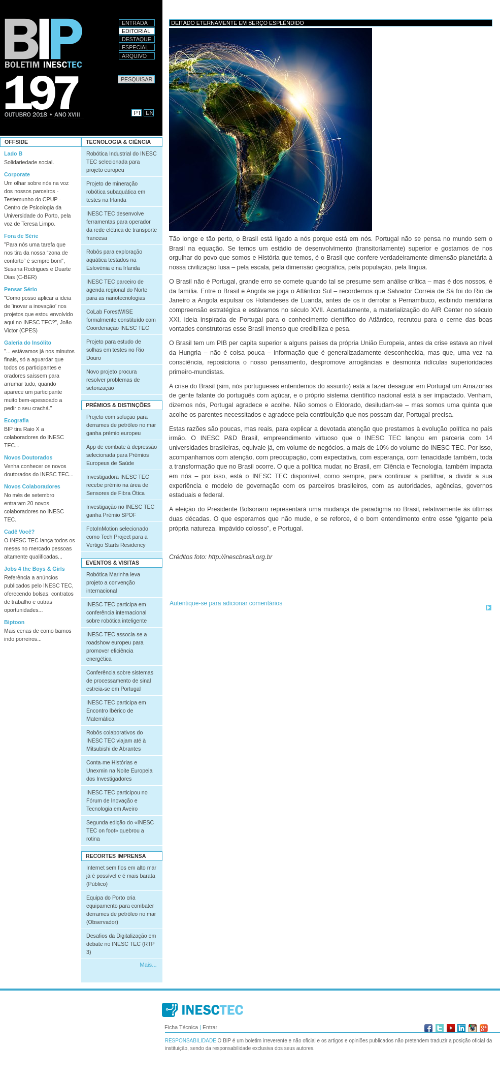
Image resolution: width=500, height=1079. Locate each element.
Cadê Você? (19, 532)
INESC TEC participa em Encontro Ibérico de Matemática (116, 710)
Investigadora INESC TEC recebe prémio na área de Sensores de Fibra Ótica (117, 485)
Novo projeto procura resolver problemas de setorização (113, 379)
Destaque (136, 39)
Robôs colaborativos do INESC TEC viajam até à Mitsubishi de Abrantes (116, 740)
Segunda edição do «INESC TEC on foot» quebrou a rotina (120, 830)
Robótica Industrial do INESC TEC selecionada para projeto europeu (121, 161)
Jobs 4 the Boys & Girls (34, 569)
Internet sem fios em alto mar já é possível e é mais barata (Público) (121, 876)
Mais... (148, 965)
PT (137, 113)
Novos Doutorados (28, 457)
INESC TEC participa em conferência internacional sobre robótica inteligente (116, 612)
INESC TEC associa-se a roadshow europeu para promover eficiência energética (116, 646)
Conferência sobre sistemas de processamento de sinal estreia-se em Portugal (119, 680)
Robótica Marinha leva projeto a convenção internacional (113, 582)
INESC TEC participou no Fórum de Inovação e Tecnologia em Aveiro (117, 800)
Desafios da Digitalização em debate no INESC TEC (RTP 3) (121, 944)
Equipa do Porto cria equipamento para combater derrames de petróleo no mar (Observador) (121, 910)
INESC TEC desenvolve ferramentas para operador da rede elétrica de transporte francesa (121, 225)
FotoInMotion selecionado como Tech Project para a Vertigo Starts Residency (117, 537)
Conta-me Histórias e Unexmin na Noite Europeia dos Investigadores (119, 770)
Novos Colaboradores (32, 486)
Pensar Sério (20, 289)
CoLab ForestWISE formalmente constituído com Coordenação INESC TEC (121, 320)
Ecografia (16, 420)
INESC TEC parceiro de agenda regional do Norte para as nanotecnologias (116, 290)
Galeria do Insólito (27, 343)
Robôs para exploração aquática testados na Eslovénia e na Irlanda (114, 260)
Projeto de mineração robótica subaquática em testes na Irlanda (115, 191)
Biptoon (14, 622)
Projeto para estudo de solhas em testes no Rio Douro (115, 349)
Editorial (136, 31)
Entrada (135, 23)
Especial (135, 47)
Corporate (17, 174)
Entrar (210, 1027)
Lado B (13, 153)
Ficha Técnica (181, 1027)
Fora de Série (21, 236)
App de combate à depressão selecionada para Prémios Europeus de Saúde (121, 455)
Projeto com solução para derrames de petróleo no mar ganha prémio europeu (121, 425)
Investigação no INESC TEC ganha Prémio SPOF (120, 511)
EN (150, 113)
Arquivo (134, 56)
